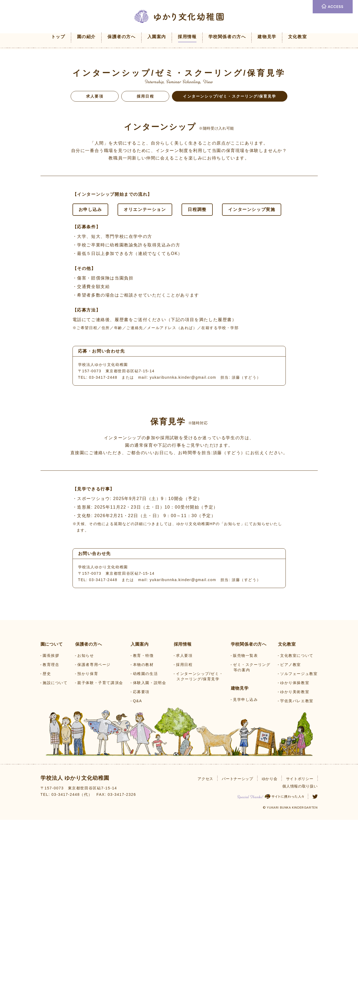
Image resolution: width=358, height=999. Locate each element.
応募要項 (141, 871)
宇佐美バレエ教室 (296, 880)
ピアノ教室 (290, 843)
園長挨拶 (51, 834)
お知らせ (85, 834)
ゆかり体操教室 (294, 862)
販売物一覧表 (245, 834)
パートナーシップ (237, 958)
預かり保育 (87, 852)
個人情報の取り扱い (299, 965)
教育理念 (51, 843)
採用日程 (145, 96)
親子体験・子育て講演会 (100, 862)
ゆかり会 (269, 958)
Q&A (137, 880)
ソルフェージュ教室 (298, 852)
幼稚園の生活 (145, 852)
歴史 (47, 852)
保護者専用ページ (94, 843)
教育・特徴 (143, 834)
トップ (58, 36)
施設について (55, 862)
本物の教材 (143, 843)
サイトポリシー (299, 958)
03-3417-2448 (103, 377)
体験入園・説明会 (149, 862)
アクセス (205, 958)
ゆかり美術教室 (294, 871)
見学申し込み (245, 878)
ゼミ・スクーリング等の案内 (251, 846)
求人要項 (94, 96)
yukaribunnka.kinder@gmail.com (183, 377)
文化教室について (296, 834)
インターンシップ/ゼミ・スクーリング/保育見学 (199, 855)
